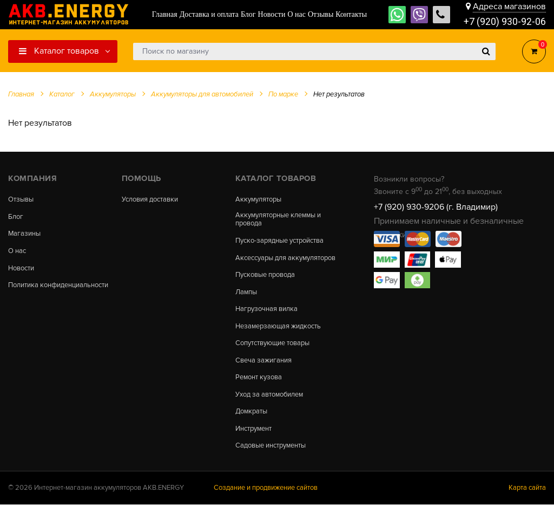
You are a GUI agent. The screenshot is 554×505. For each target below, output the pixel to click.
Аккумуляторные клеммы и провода (278, 219)
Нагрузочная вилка (266, 310)
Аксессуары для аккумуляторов (285, 258)
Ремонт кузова (258, 378)
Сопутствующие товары (272, 344)
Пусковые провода (265, 275)
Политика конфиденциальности (58, 285)
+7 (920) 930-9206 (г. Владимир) (436, 207)
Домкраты (251, 412)
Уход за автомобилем (269, 395)
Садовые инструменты (270, 446)
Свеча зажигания (263, 361)
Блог (15, 217)
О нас (17, 251)
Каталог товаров (59, 51)
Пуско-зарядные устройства (279, 241)
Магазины (24, 234)
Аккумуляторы (258, 200)
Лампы (246, 292)
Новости (21, 268)
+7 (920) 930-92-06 (505, 21)
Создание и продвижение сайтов (266, 488)
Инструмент (253, 429)
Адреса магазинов (509, 6)
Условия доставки (150, 200)
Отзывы (21, 200)
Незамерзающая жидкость (278, 326)
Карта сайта (527, 488)
